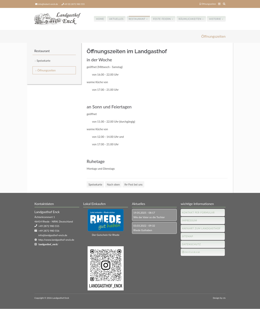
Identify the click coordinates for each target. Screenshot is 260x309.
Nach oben (113, 184)
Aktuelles (116, 18)
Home (100, 18)
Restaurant (137, 18)
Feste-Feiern (162, 18)
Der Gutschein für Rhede (105, 234)
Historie (215, 18)
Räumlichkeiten (190, 18)
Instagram (192, 252)
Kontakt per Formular (198, 212)
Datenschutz (191, 244)
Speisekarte (95, 184)
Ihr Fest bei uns (133, 184)
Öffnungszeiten (208, 4)
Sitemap (187, 236)
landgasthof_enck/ (48, 244)
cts (224, 298)
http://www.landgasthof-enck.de (56, 239)
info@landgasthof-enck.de (52, 235)
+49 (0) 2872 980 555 (74, 4)
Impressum (189, 220)
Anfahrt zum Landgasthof (201, 228)
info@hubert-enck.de (48, 4)
